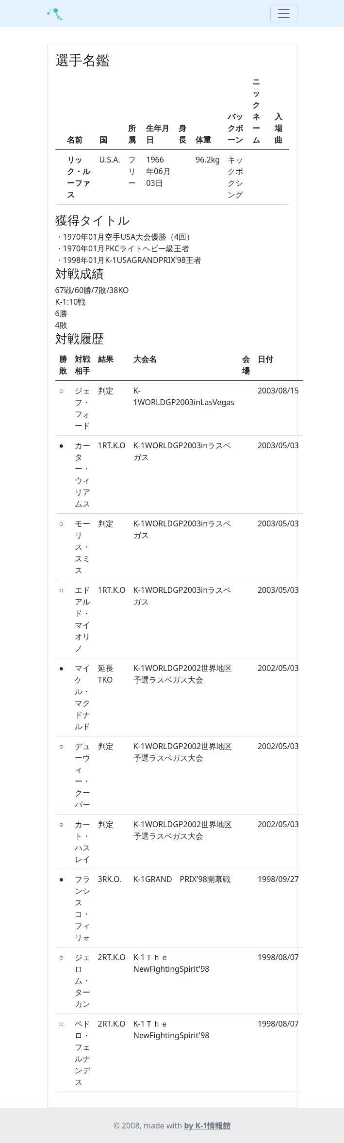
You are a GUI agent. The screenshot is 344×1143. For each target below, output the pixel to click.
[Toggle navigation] (283, 13)
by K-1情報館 (207, 1125)
